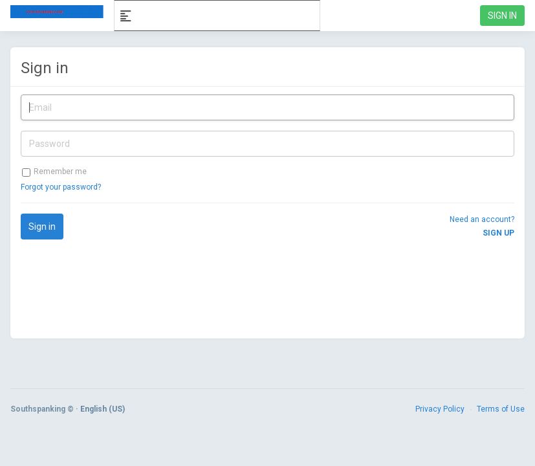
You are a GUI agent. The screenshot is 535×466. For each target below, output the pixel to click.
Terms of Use (501, 409)
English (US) (102, 409)
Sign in (45, 68)
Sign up (498, 233)
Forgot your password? (61, 187)
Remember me (54, 171)
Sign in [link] (502, 15)
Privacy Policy (439, 409)
